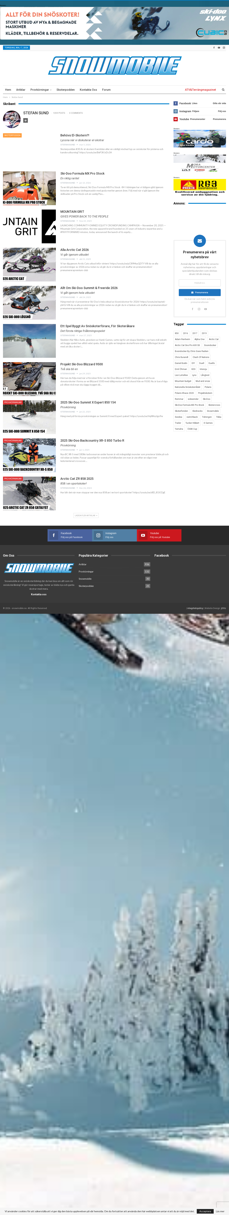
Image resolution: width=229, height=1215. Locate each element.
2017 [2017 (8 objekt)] (194, 333)
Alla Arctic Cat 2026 (74, 250)
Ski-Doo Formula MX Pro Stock (82, 173)
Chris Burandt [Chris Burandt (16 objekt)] (181, 357)
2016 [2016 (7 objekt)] (185, 333)
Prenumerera (201, 292)
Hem (8, 89)
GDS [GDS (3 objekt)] (193, 369)
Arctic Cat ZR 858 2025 (77, 478)
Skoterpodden (66, 89)
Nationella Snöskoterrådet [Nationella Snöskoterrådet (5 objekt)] (187, 387)
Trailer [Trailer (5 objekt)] (178, 423)
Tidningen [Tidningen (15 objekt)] (207, 417)
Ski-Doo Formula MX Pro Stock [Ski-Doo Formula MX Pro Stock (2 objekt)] (189, 405)
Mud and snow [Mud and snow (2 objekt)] (203, 381)
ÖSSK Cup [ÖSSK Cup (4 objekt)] (192, 429)
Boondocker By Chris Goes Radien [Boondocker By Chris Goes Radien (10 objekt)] (191, 351)
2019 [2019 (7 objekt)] (204, 333)
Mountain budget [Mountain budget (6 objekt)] (183, 381)
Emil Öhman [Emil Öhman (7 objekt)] (181, 369)
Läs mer (220, 1211)
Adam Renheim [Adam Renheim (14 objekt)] (182, 339)
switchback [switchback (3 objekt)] (192, 417)
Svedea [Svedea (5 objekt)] (178, 417)
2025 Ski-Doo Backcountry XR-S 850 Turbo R (92, 440)
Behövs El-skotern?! (74, 135)
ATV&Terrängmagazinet (200, 89)
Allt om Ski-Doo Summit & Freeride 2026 (89, 288)
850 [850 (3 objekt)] (177, 333)
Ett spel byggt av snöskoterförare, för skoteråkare (97, 326)
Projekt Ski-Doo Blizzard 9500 (81, 364)
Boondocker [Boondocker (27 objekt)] (210, 345)
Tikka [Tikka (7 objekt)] (218, 417)
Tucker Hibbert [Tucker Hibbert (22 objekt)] (192, 423)
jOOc (223, 608)
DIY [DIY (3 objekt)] (193, 363)
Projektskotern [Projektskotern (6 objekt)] (205, 393)
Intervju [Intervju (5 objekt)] (203, 369)
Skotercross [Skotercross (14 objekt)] (214, 405)
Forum (106, 89)
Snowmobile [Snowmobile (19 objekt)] (213, 411)
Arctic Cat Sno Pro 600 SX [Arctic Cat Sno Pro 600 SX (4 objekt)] (187, 345)
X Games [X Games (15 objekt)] (208, 423)
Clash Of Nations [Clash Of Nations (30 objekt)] (201, 357)
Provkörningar (39, 89)
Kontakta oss (88, 89)
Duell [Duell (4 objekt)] (201, 363)
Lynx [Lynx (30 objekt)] (194, 375)
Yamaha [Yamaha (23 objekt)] (179, 429)
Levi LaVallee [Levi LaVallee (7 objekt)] (181, 375)
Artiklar (20, 89)
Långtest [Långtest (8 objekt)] (205, 375)
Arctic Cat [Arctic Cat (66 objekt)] (214, 339)
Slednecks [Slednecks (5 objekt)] (197, 411)
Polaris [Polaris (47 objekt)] (208, 387)
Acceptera (205, 1211)
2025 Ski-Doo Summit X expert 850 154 (88, 402)
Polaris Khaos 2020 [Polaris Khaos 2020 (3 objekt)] (184, 393)
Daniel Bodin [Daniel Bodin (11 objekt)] (181, 363)
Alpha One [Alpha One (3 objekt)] (199, 339)
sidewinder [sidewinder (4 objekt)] (193, 399)
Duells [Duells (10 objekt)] (212, 363)
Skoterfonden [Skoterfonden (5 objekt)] (181, 411)
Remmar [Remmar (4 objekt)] (179, 399)
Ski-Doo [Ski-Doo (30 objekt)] (206, 399)
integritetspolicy (195, 608)
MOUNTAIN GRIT (72, 211)
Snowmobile (85, 578)
